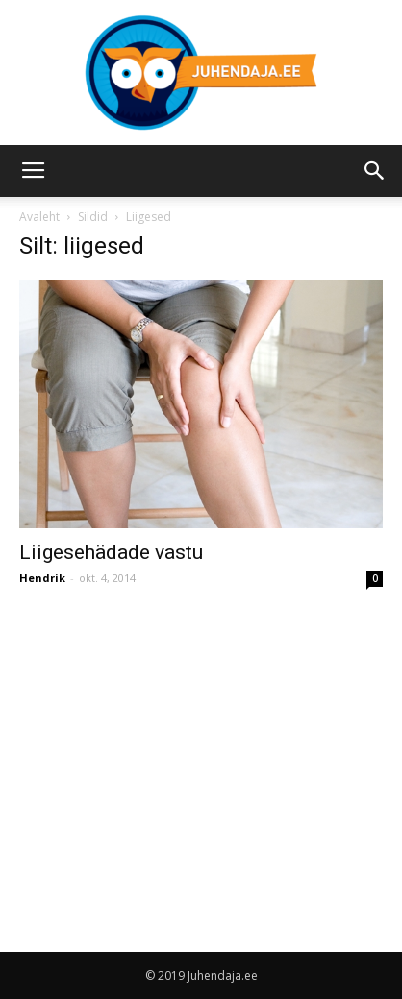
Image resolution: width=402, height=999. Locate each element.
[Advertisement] (180, 751)
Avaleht (39, 216)
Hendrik (42, 578)
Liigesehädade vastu (111, 552)
